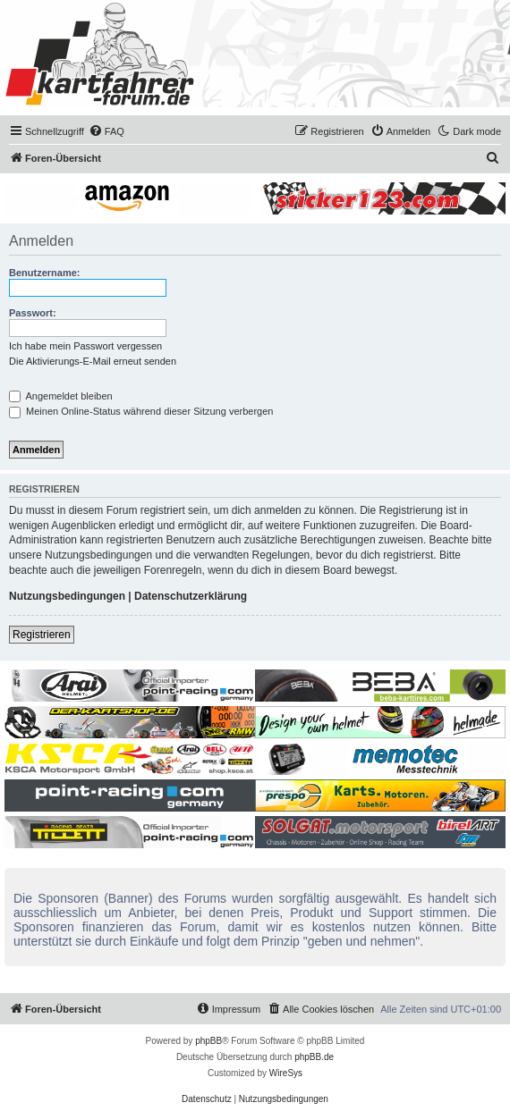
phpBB (208, 1041)
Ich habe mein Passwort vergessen (85, 346)
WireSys (285, 1073)
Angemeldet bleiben (61, 396)
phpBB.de (314, 1057)
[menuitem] (106, 131)
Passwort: (32, 312)
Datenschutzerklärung (190, 596)
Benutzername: (44, 272)
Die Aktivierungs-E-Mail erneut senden (92, 361)
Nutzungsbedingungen (67, 596)
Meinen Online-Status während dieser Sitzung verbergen (141, 411)
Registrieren (42, 634)
